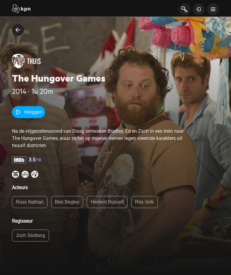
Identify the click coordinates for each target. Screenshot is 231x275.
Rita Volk (144, 201)
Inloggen (28, 112)
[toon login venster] (199, 9)
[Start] (21, 9)
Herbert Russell (107, 201)
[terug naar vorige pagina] (18, 30)
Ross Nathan (30, 201)
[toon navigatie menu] (213, 9)
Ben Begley (67, 201)
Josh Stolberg (30, 235)
